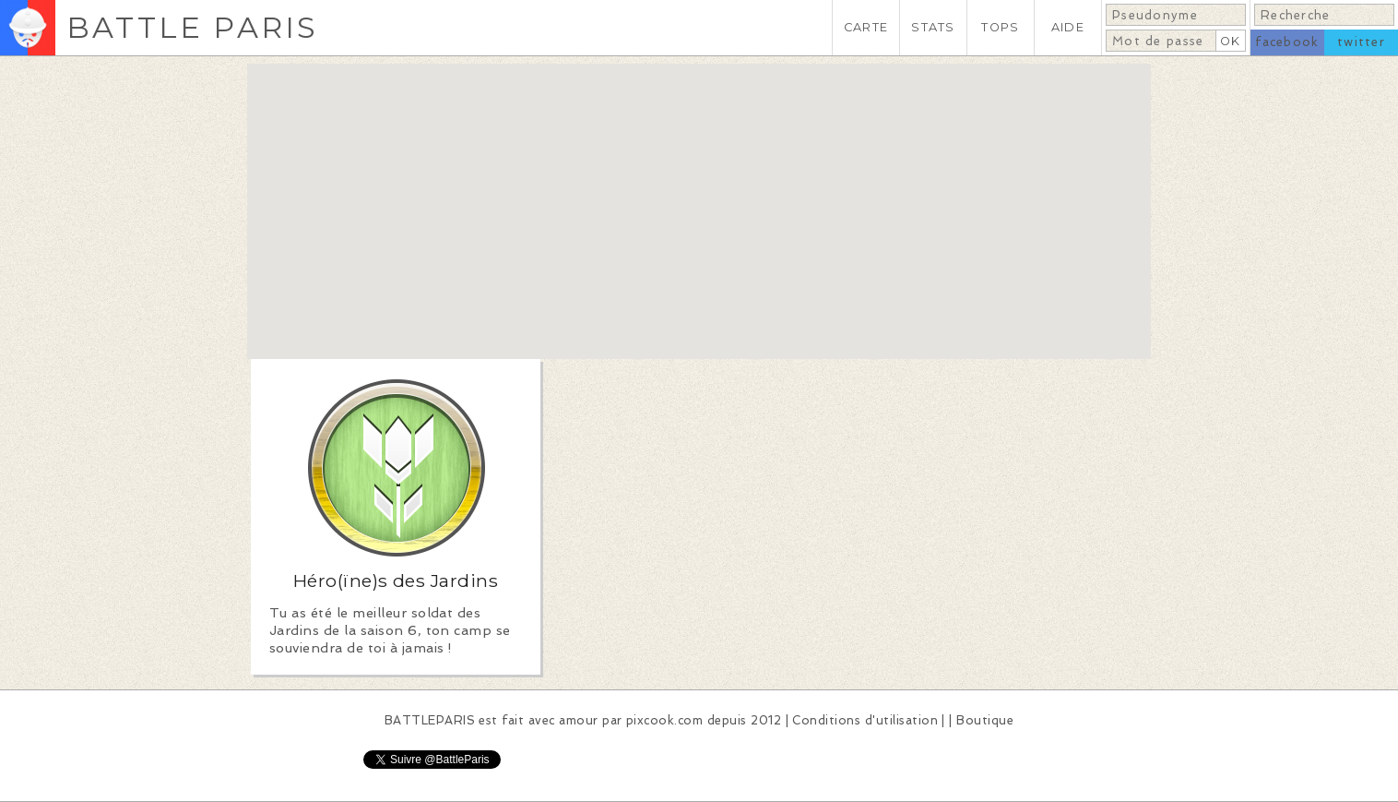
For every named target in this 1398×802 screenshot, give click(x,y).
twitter (1361, 42)
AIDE (1067, 27)
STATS (932, 27)
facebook (1287, 42)
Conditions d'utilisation (865, 720)
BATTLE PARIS (192, 27)
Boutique (984, 720)
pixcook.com (664, 720)
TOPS (1000, 27)
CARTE (866, 27)
